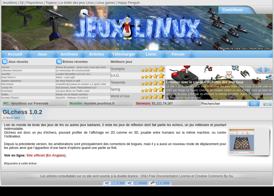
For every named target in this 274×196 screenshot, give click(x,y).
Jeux (42, 54)
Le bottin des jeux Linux (77, 3)
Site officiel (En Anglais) (46, 155)
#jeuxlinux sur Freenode (29, 103)
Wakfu (4, 94)
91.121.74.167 (162, 103)
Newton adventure (11, 80)
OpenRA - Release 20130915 (72, 97)
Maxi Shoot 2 (8, 77)
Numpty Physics (10, 97)
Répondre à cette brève (20, 163)
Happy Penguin (128, 3)
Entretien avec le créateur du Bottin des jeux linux (205, 82)
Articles (96, 54)
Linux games (105, 3)
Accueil (15, 54)
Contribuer (232, 9)
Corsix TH (6, 87)
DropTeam (7, 91)
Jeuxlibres (9, 3)
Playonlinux (34, 3)
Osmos (5, 67)
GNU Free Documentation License (165, 176)
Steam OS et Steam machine (72, 94)
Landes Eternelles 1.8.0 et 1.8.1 (73, 74)
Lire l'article (264, 97)
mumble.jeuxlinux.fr (99, 103)
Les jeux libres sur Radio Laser (73, 91)
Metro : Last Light (65, 77)
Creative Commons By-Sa (214, 176)
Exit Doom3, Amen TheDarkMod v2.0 (76, 87)
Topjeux (51, 3)
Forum (178, 54)
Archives (69, 54)
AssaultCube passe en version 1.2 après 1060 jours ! (81, 86)
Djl (22, 3)
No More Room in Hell (68, 80)
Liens (150, 54)
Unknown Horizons (11, 70)
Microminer (7, 84)
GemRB (5, 74)
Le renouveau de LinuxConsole (73, 70)
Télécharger (123, 54)
